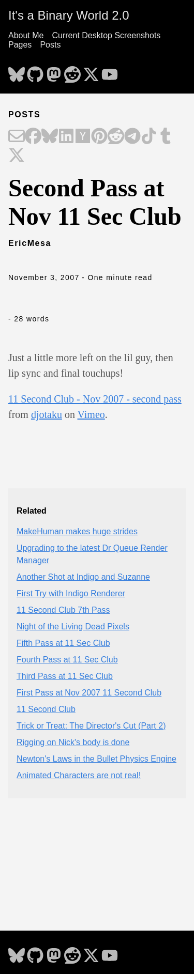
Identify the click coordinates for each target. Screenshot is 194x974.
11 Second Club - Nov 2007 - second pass (95, 399)
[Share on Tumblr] (165, 137)
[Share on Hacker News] (82, 137)
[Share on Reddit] (116, 137)
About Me (25, 35)
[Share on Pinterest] (99, 137)
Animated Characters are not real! (79, 775)
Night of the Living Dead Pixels (73, 626)
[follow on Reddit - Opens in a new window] (72, 71)
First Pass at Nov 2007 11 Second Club (89, 692)
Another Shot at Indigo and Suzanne (83, 577)
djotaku (46, 414)
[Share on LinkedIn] (66, 137)
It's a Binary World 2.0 (68, 15)
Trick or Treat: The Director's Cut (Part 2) (91, 725)
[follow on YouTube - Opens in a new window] (109, 71)
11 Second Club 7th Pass (63, 610)
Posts (50, 44)
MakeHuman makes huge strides (77, 531)
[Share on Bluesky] (49, 137)
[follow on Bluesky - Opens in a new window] (16, 71)
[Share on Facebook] (33, 137)
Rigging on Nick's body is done (73, 742)
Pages (20, 44)
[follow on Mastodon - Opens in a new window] (54, 71)
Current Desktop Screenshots (106, 35)
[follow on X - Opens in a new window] (91, 71)
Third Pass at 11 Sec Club (65, 676)
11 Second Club (46, 709)
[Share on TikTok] (149, 137)
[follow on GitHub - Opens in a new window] (35, 71)
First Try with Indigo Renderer (71, 593)
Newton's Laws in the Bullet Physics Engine (96, 758)
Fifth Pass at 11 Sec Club (63, 643)
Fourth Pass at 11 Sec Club (67, 659)
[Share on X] (16, 156)
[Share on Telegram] (132, 137)
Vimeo (91, 414)
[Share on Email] (16, 137)
